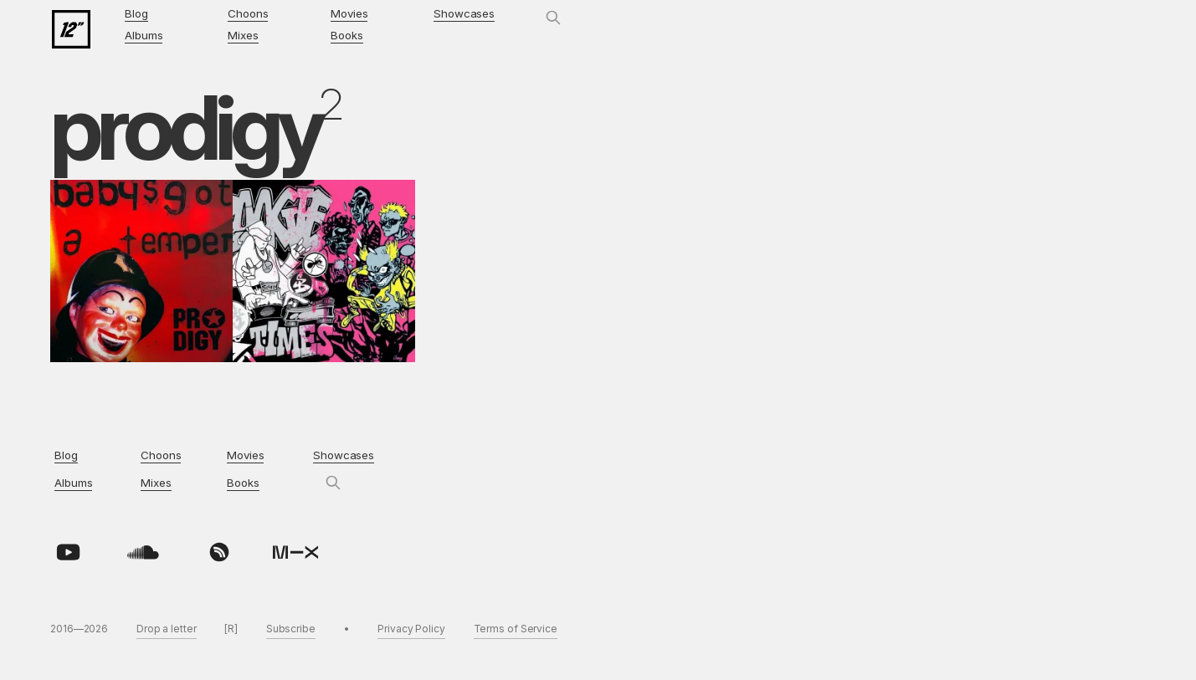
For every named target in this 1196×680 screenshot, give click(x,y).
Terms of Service (515, 628)
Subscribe (291, 628)
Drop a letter (166, 628)
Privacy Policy (411, 628)
